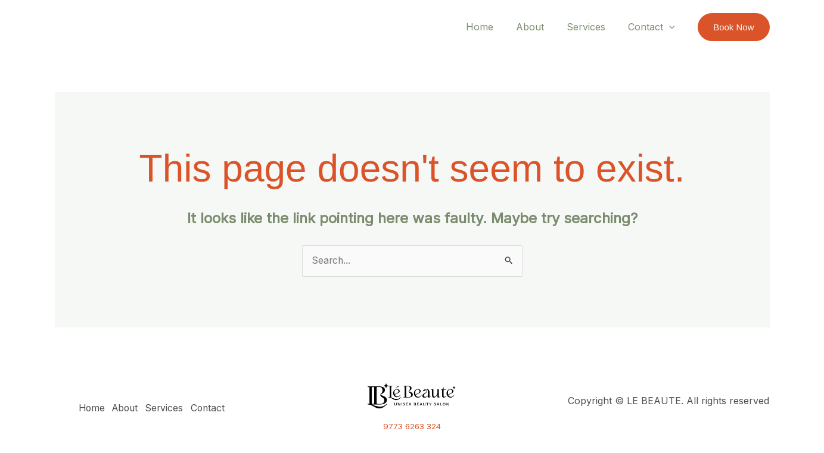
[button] (733, 27)
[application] (671, 27)
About (539, 27)
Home (492, 27)
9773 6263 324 (412, 427)
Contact (653, 27)
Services (591, 27)
